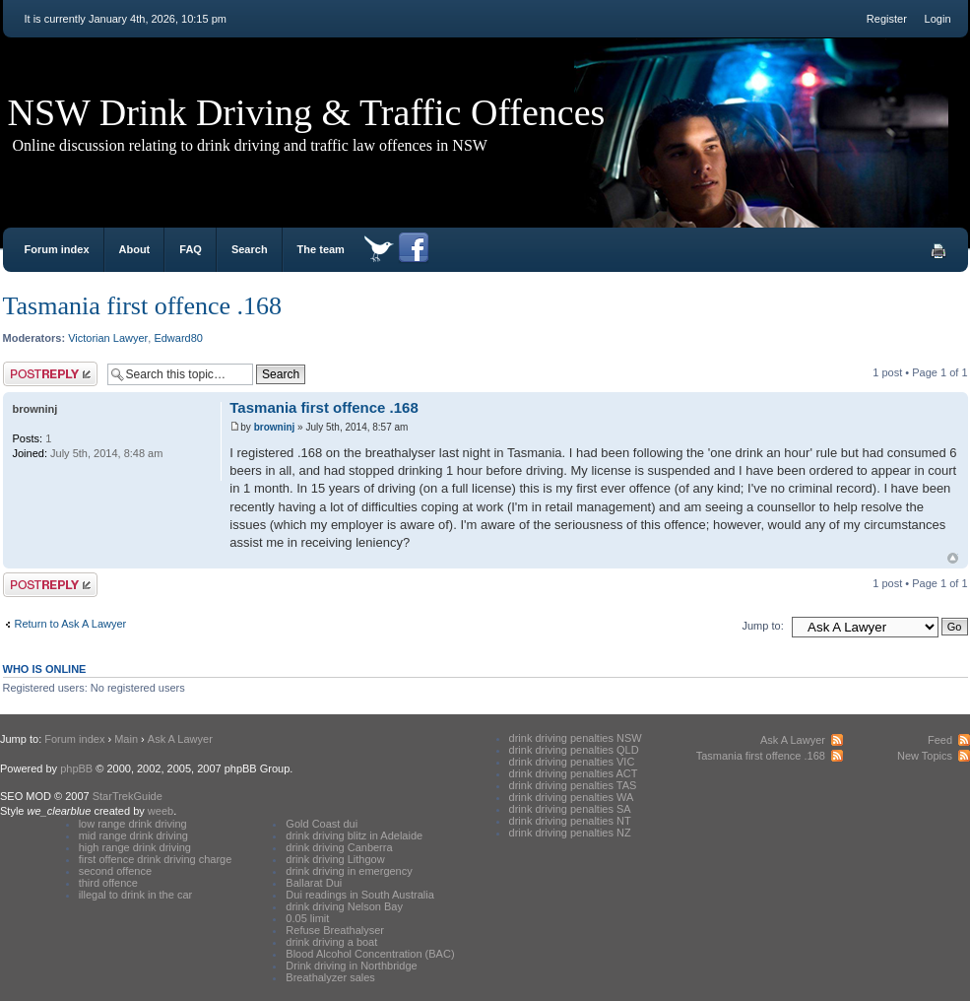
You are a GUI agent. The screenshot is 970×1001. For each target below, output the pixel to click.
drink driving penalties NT (570, 821)
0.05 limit (307, 918)
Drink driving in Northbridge (351, 965)
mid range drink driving (133, 835)
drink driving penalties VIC (572, 761)
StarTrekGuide (127, 796)
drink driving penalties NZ (570, 832)
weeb (160, 811)
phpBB (76, 768)
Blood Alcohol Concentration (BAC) (370, 954)
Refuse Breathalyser (335, 930)
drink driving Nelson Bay (344, 906)
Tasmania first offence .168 (143, 306)
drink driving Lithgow (335, 859)
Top (952, 558)
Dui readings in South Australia (359, 895)
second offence (115, 871)
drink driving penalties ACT (573, 773)
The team (321, 249)
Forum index (57, 249)
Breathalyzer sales (330, 977)
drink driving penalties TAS (573, 785)
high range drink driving (135, 847)
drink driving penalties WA (571, 797)
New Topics (924, 756)
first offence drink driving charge (155, 859)
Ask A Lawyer (180, 739)
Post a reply (50, 374)
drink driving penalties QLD (574, 750)
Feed (940, 740)
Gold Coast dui (321, 824)
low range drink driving (133, 824)
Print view (938, 251)
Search (249, 249)
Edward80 (178, 338)
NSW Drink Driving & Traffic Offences (307, 112)
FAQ (190, 249)
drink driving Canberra (339, 847)
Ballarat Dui (314, 883)
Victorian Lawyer (108, 338)
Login (938, 19)
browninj (274, 427)
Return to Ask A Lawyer (71, 624)
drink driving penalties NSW (575, 738)
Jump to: (763, 626)
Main (126, 739)
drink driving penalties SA (570, 809)
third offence (108, 883)
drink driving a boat (331, 942)
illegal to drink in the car (136, 895)
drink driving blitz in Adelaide (354, 835)
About (135, 249)
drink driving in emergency (349, 871)
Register (887, 19)
